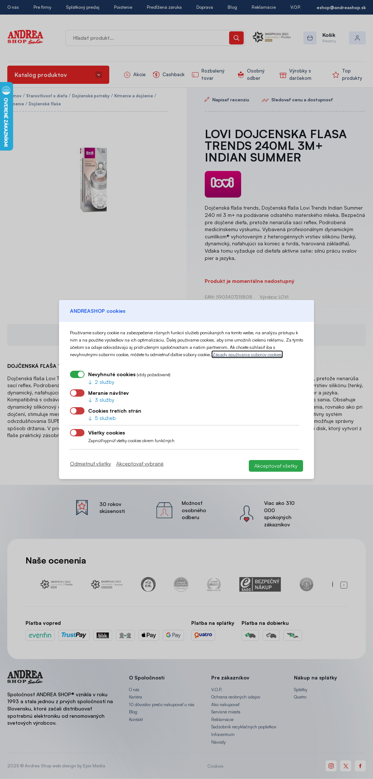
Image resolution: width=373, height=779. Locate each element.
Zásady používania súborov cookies (247, 354)
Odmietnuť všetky (90, 464)
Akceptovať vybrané (140, 464)
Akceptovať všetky (276, 466)
